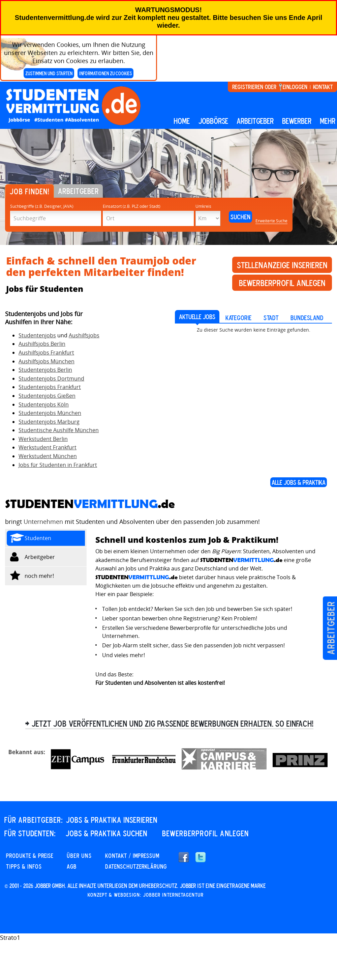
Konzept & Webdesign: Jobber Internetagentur (146, 894)
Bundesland (306, 317)
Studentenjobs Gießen (47, 395)
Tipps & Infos (24, 866)
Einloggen (295, 86)
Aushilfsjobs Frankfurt (46, 352)
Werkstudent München (48, 456)
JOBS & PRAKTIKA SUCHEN (106, 833)
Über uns (79, 855)
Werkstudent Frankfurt (47, 447)
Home (182, 121)
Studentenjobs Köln (44, 404)
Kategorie (238, 317)
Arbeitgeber (331, 628)
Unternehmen (43, 521)
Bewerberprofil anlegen (282, 282)
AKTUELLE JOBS (197, 316)
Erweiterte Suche (271, 221)
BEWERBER (296, 121)
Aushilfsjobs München (46, 361)
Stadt (271, 317)
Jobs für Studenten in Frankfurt (58, 465)
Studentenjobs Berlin (45, 369)
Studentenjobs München (50, 413)
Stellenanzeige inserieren (282, 264)
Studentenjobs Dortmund (51, 378)
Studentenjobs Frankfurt (50, 387)
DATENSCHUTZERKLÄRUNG (136, 866)
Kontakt (323, 86)
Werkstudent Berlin (43, 439)
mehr (327, 121)
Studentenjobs (37, 335)
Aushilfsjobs (84, 335)
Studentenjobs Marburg (49, 421)
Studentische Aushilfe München (59, 430)
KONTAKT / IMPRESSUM (132, 855)
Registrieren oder (254, 86)
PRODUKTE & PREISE (29, 855)
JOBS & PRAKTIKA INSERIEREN (111, 820)
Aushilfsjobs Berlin (42, 343)
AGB (71, 866)
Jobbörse (213, 121)
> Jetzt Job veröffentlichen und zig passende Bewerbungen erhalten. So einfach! (169, 723)
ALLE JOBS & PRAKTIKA (299, 482)
